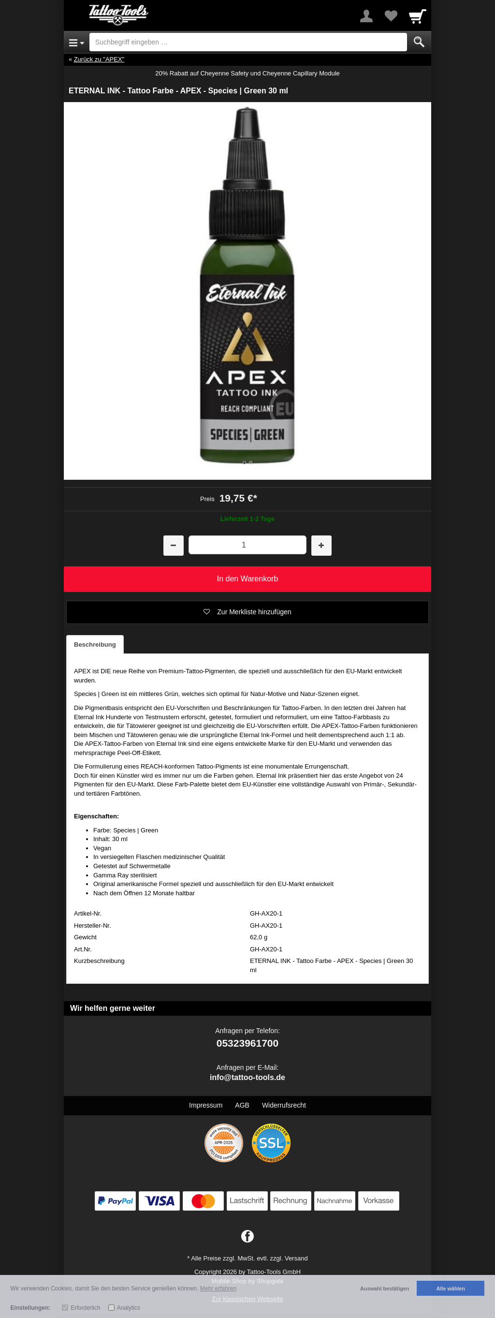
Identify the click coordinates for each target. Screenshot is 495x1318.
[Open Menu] (76, 42)
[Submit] (419, 42)
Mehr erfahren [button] (218, 1288)
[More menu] (366, 16)
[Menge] (247, 544)
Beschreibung (95, 644)
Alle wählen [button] (451, 1288)
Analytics (128, 1307)
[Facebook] (247, 1236)
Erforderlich (85, 1307)
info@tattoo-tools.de (247, 1077)
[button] (247, 612)
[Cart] (417, 16)
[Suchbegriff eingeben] (248, 42)
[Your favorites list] (390, 16)
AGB (242, 1105)
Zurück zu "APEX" (99, 59)
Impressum (205, 1105)
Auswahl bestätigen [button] (384, 1288)
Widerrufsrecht (284, 1105)
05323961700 (247, 1043)
